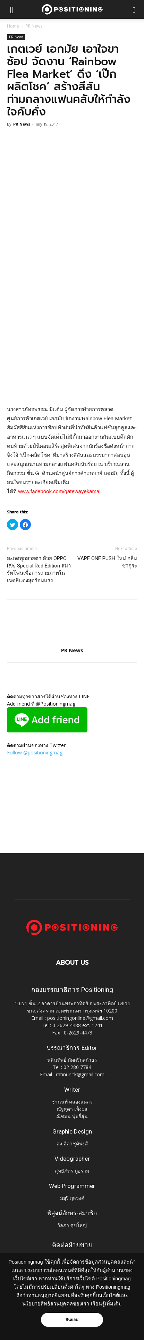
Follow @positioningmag (34, 752)
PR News (34, 26)
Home (13, 26)
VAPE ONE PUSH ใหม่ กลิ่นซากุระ (107, 562)
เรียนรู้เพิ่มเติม (106, 1304)
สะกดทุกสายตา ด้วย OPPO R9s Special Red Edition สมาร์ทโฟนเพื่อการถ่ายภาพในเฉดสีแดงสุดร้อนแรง (39, 569)
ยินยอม (72, 1319)
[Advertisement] (72, 325)
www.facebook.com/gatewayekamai (59, 491)
